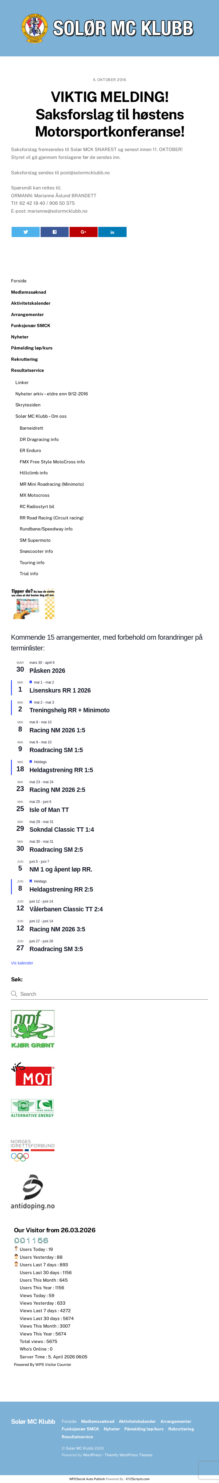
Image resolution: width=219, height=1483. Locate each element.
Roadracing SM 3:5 (56, 949)
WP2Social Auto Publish (87, 1479)
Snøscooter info (36, 551)
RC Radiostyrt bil (37, 506)
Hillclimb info (34, 472)
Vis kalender (22, 963)
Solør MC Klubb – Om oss (41, 416)
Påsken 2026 (47, 670)
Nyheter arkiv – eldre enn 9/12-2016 (51, 393)
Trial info (29, 573)
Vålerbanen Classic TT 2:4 (66, 909)
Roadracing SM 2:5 (56, 849)
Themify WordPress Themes (129, 1455)
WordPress (92, 1455)
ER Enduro (30, 450)
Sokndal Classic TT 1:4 (62, 829)
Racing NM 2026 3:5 (57, 929)
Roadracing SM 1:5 (56, 750)
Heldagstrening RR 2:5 (61, 889)
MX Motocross (35, 495)
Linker (22, 382)
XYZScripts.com (138, 1479)
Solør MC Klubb (80, 1448)
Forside (19, 280)
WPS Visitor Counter (53, 1364)
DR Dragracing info (39, 439)
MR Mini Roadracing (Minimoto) (52, 484)
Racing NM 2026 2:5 (57, 789)
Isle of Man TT (49, 809)
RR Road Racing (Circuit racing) (52, 517)
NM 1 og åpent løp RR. (61, 869)
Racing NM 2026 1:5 (57, 730)
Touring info (32, 562)
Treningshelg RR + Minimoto (70, 710)
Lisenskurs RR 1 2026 (60, 690)
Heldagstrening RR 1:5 (61, 770)
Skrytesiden (28, 404)
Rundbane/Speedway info (46, 528)
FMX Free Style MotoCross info (52, 461)
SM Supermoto (35, 540)
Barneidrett (31, 428)
